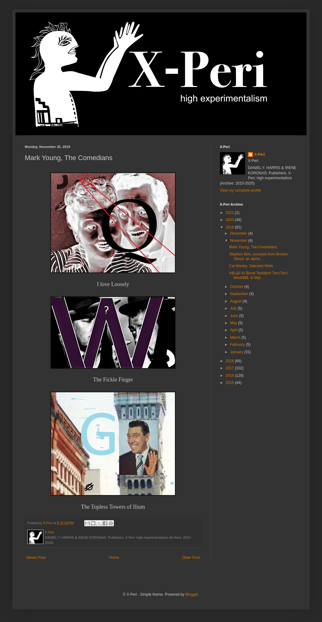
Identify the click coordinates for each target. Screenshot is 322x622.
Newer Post (36, 557)
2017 (230, 368)
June (234, 316)
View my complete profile (240, 190)
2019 (230, 227)
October (237, 287)
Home (114, 557)
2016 (230, 375)
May (234, 323)
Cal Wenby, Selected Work (251, 266)
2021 (230, 213)
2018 (230, 361)
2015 (230, 383)
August (236, 301)
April (234, 330)
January (237, 352)
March (236, 337)
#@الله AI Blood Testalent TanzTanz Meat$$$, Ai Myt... (258, 275)
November (239, 240)
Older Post (191, 557)
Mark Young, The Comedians (253, 247)
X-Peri (259, 154)
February (238, 344)
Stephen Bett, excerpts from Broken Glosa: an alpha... (258, 256)
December (239, 233)
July (234, 308)
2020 (230, 220)
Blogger (191, 594)
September (239, 294)
